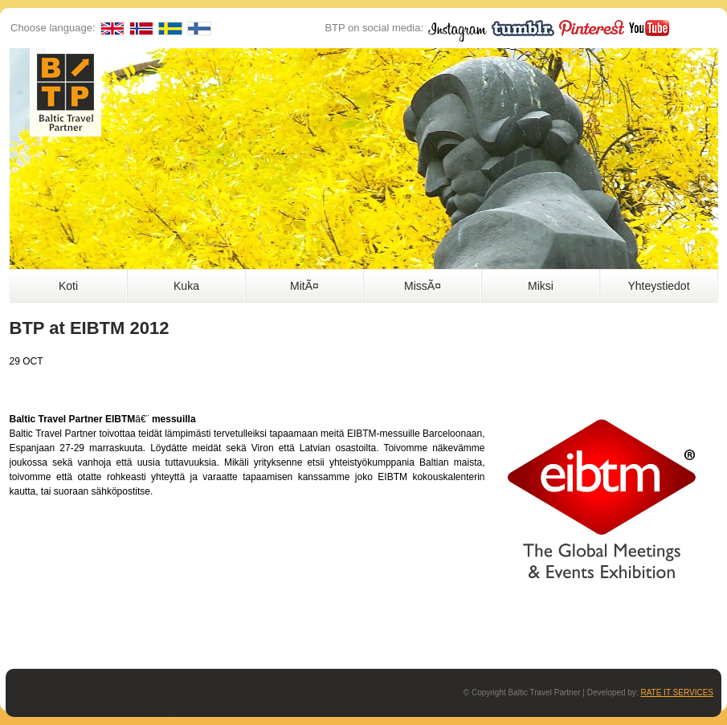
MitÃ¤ (304, 285)
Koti (68, 285)
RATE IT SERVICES (676, 692)
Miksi (540, 285)
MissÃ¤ (422, 285)
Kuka (186, 285)
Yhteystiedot (658, 285)
